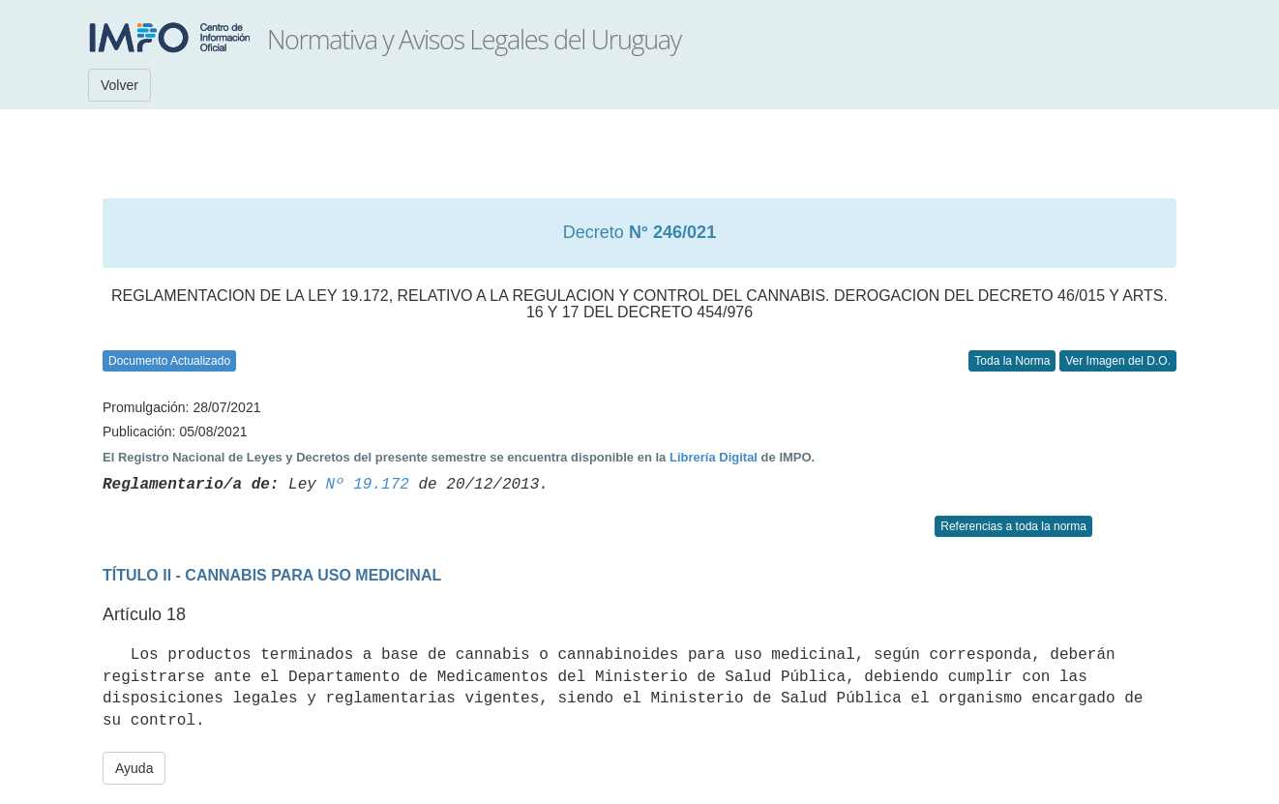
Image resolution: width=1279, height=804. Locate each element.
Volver (119, 85)
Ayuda (134, 768)
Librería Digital (713, 457)
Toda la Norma (1012, 361)
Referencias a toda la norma (1013, 526)
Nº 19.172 (366, 484)
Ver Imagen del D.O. (1118, 361)
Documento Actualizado (169, 361)
